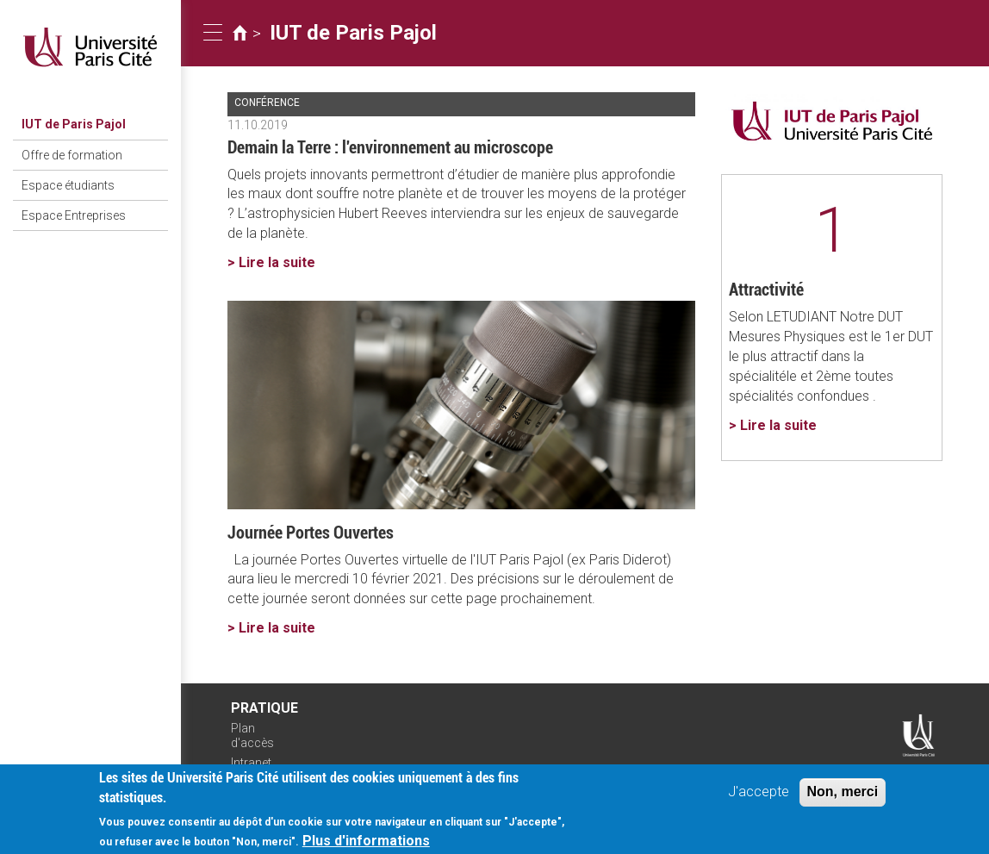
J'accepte (758, 796)
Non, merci (843, 796)
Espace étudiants (68, 185)
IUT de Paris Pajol (74, 124)
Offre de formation (72, 155)
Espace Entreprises (74, 215)
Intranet (251, 763)
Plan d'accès (252, 735)
